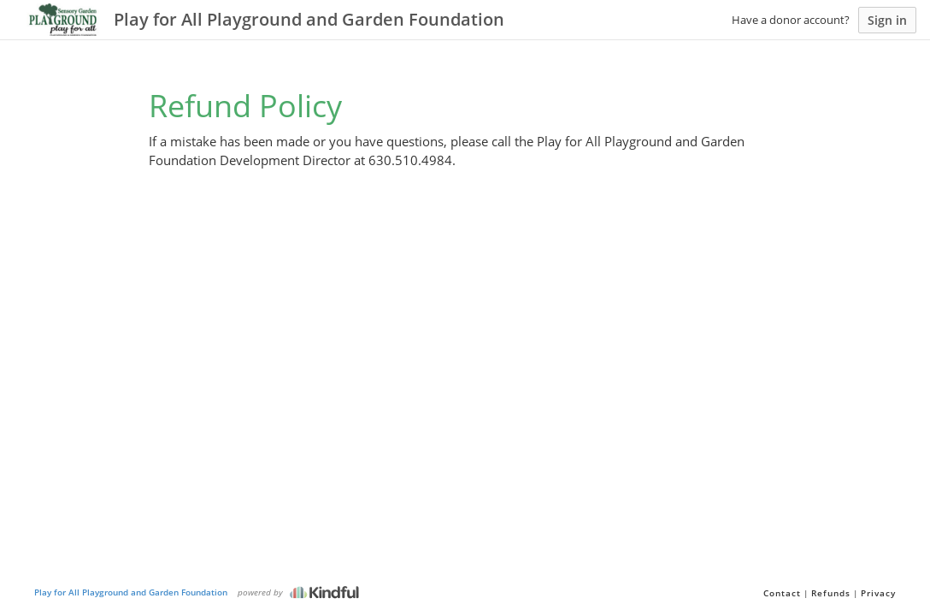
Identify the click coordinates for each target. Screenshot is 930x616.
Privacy (878, 593)
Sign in (887, 20)
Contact (782, 593)
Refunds (831, 593)
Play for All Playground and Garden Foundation (130, 592)
